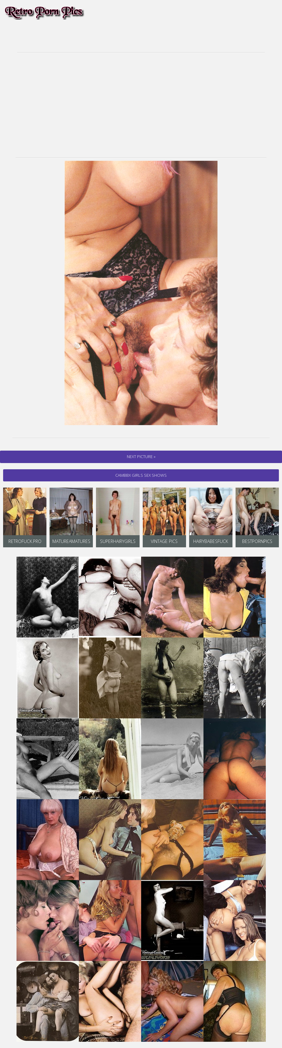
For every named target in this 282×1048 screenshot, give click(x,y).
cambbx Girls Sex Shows (141, 475)
